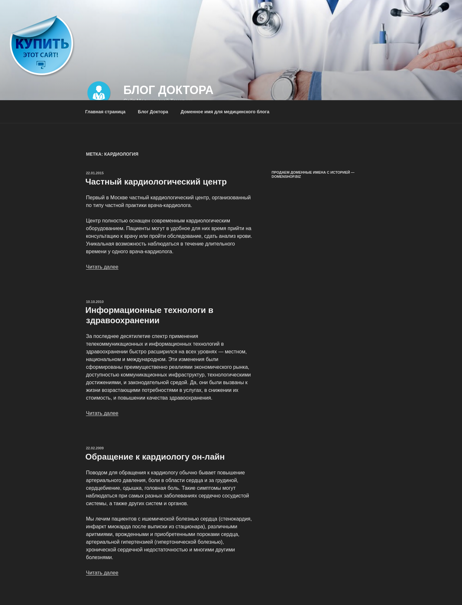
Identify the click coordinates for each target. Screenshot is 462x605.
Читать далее (102, 267)
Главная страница (105, 111)
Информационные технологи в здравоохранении (149, 315)
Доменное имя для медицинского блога (225, 111)
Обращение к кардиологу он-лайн (155, 457)
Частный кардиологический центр (156, 181)
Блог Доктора (168, 90)
